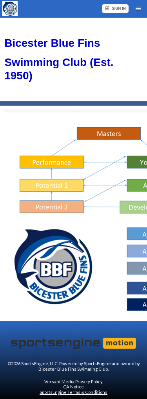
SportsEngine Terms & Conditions (73, 392)
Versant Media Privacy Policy (73, 381)
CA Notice (73, 386)
